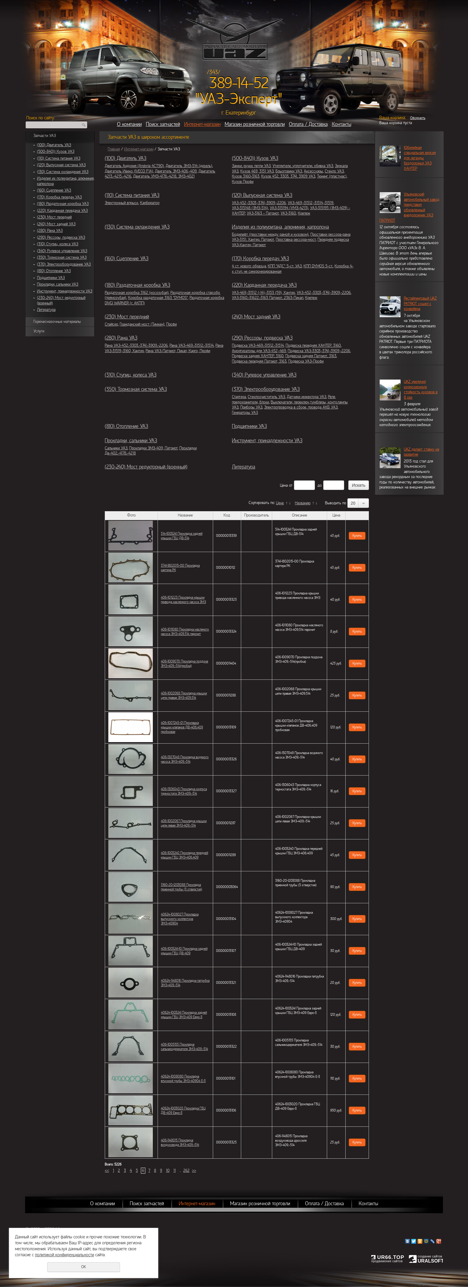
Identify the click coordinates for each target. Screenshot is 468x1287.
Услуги (38, 331)
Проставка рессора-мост (296, 239)
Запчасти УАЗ (44, 135)
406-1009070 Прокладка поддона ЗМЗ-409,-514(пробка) (184, 663)
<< (107, 1170)
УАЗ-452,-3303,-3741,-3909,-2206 (259, 203)
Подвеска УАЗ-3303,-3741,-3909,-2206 (319, 351)
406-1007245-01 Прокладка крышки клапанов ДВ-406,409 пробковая (182, 727)
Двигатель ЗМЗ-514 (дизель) (189, 166)
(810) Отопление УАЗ (54, 271)
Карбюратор (149, 203)
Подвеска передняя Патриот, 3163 (259, 361)
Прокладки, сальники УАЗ (57, 284)
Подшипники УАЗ (51, 277)
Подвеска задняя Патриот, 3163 (310, 356)
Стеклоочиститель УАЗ (266, 396)
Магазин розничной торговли (255, 124)
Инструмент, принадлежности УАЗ (64, 291)
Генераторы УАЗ (245, 412)
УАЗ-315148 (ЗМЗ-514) (250, 208)
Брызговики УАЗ (288, 171)
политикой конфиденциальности (64, 1254)
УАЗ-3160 (288, 213)
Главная (114, 149)
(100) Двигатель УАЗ (54, 145)
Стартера (239, 396)
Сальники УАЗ (116, 448)
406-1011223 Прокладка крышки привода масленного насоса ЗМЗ (183, 599)
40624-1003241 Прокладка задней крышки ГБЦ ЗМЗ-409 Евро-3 (184, 1014)
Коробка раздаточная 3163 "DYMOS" (158, 297)
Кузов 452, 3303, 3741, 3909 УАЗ (288, 176)
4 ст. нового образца (249, 266)
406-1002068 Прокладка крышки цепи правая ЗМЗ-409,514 (184, 695)
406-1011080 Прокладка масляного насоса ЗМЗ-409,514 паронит (185, 631)
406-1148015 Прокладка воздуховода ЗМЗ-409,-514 (180, 1142)
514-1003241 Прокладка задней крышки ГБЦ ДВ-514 (181, 535)
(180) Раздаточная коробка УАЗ (63, 203)
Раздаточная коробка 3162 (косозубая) (137, 292)
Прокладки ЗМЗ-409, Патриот (153, 448)
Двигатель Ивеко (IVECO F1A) (129, 171)
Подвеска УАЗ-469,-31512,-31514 (258, 345)
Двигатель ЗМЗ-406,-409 (176, 171)
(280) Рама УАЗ (50, 230)
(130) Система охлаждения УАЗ (62, 171)
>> (194, 1170)
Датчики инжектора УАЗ (306, 396)
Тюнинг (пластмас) (332, 176)
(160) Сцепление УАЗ (54, 190)
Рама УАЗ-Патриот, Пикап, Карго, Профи (178, 351)
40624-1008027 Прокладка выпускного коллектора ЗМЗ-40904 (179, 918)
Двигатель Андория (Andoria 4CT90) (134, 166)
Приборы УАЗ (251, 407)
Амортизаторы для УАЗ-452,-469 (259, 351)
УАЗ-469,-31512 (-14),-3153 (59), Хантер (263, 292)
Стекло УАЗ (334, 171)
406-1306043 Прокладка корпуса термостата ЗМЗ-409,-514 (184, 791)
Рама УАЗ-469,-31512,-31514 (192, 345)
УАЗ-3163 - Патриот (263, 213)
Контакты (341, 124)
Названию (302, 503)
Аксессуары (313, 171)
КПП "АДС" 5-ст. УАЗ (285, 266)
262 (186, 1170)
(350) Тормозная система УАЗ (62, 257)
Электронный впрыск (121, 203)
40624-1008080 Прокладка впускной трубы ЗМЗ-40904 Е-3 (183, 1078)
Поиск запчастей (163, 124)
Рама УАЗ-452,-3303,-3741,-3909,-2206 (136, 345)
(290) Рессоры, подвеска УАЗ (61, 237)
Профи (171, 324)
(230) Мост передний (54, 217)
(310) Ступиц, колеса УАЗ (57, 244)
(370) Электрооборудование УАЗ (64, 264)
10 (168, 1170)
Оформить (417, 118)
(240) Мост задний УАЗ (56, 224)
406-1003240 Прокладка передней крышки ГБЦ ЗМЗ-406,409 (184, 855)
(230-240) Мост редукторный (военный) (146, 467)
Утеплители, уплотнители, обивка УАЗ (303, 166)
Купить (357, 536)
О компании (129, 124)
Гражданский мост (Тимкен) (142, 324)
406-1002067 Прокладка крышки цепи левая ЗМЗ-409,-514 (184, 823)
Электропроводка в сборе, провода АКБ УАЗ (301, 407)
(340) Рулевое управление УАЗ (62, 251)
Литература (46, 309)
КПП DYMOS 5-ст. (318, 266)
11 (174, 1170)
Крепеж (304, 213)
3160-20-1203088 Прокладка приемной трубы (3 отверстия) (181, 887)
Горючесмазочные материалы (57, 321)
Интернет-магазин (202, 124)
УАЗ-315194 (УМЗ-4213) (289, 208)
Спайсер (111, 324)
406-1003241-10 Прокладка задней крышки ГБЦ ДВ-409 (184, 951)
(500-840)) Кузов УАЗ (55, 151)
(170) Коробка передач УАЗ (59, 197)
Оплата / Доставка (308, 124)
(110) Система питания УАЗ (58, 158)
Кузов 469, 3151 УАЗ (257, 171)
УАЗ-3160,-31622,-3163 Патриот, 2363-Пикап (267, 297)
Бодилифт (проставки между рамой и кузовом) (270, 234)
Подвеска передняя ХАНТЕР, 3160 (313, 345)
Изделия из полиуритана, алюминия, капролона (280, 227)
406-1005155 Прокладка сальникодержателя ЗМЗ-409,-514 (184, 1046)
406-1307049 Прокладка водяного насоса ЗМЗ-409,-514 (185, 759)
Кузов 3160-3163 (245, 176)
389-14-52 (239, 83)
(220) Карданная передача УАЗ (62, 210)
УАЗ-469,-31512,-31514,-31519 (310, 203)
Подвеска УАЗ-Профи (306, 361)
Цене (280, 503)
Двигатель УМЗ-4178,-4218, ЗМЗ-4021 (164, 176)
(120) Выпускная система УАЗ (61, 165)
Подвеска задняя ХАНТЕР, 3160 (258, 356)
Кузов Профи (242, 181)
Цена (284, 485)
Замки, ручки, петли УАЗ (251, 166)
